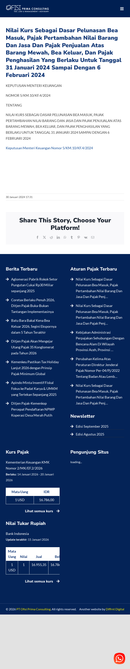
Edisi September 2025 (92, 426)
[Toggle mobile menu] (122, 9)
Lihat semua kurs (42, 511)
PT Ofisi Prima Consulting (33, 609)
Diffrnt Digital (115, 609)
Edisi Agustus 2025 (90, 434)
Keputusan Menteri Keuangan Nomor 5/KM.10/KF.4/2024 (49, 148)
